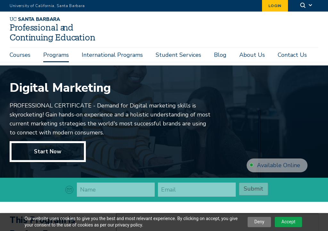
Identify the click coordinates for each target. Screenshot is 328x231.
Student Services (178, 55)
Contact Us (292, 55)
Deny (259, 221)
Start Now (48, 151)
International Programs (112, 55)
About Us (252, 55)
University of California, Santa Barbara (47, 5)
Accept (289, 221)
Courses (20, 55)
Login (275, 5)
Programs (56, 55)
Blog (220, 55)
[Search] (306, 6)
